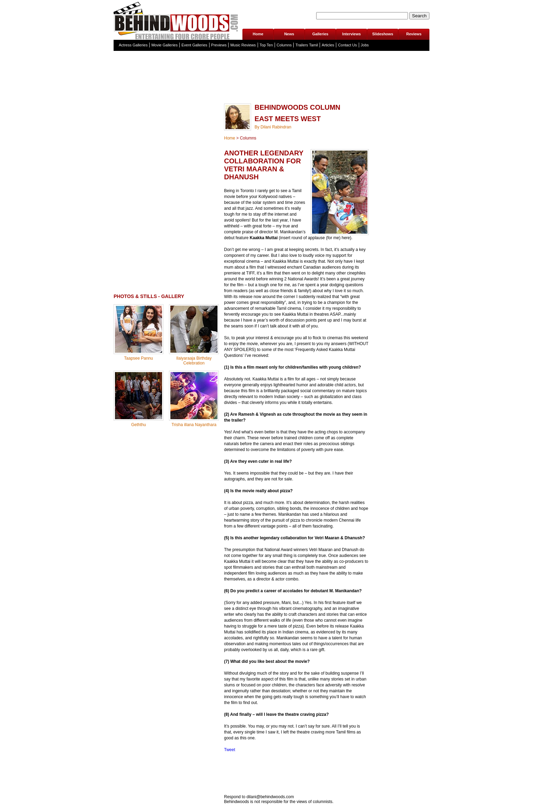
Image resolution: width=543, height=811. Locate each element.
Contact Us (347, 45)
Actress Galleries (133, 45)
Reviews (413, 34)
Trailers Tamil (306, 45)
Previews (219, 45)
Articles (328, 45)
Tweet (229, 749)
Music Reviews (243, 45)
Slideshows (382, 34)
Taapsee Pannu (138, 358)
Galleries (320, 34)
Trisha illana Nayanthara (193, 424)
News (289, 34)
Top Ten (266, 45)
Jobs (365, 45)
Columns (284, 45)
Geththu (138, 424)
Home (258, 34)
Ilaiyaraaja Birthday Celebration (194, 361)
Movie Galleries (164, 45)
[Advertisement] (271, 91)
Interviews (351, 34)
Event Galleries (194, 45)
